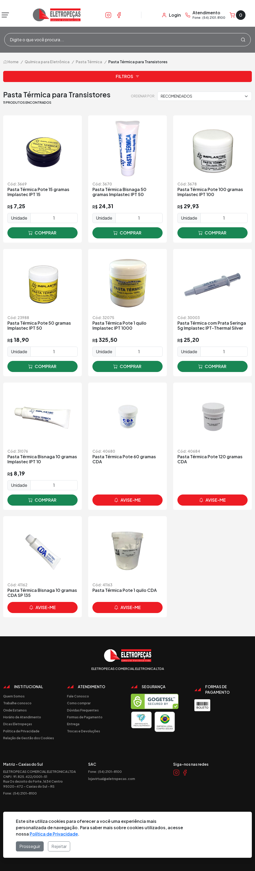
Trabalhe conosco (17, 703)
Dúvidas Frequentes (83, 710)
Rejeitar (59, 846)
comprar (42, 233)
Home (11, 61)
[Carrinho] (237, 15)
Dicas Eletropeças (17, 724)
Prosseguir (29, 846)
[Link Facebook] (119, 15)
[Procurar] (243, 40)
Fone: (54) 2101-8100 (20, 793)
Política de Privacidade (54, 834)
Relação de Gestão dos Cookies (28, 738)
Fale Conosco (78, 696)
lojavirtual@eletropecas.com (111, 779)
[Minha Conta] (171, 15)
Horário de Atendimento (22, 717)
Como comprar (79, 703)
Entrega (73, 724)
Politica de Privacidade (21, 731)
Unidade (19, 218)
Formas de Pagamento (84, 717)
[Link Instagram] (108, 15)
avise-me (127, 500)
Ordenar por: (143, 96)
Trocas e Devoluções (83, 731)
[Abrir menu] (4, 15)
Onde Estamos (15, 710)
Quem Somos (14, 696)
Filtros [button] (128, 76)
